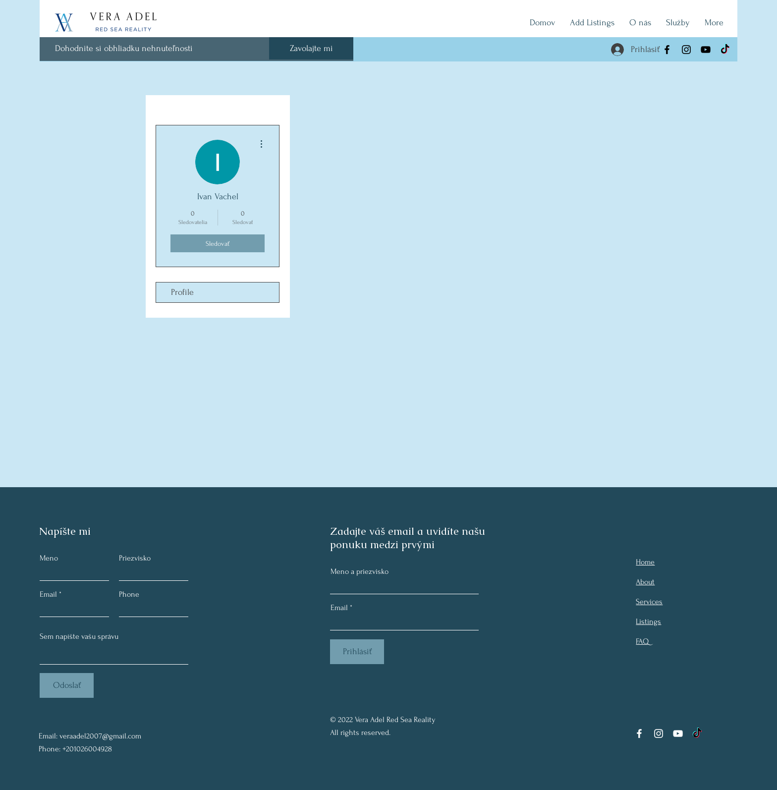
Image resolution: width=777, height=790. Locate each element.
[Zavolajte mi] (311, 48)
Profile (182, 292)
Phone (129, 594)
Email (48, 594)
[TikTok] (725, 50)
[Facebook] (667, 50)
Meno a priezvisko (359, 571)
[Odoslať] (67, 685)
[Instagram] (686, 50)
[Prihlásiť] (357, 651)
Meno (49, 558)
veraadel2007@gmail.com (100, 736)
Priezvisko (135, 558)
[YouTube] (706, 50)
